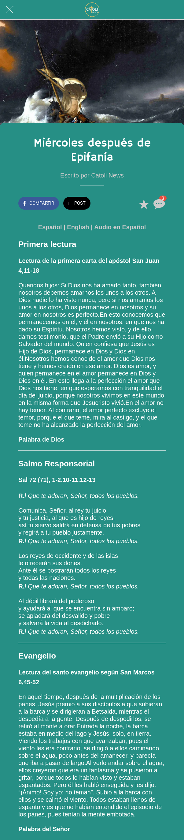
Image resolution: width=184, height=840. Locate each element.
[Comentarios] (158, 203)
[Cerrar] (9, 9)
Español (50, 227)
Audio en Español (120, 227)
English (78, 227)
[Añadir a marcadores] (143, 203)
